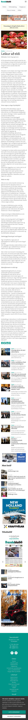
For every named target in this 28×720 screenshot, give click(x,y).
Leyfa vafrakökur (14, 712)
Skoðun (3, 51)
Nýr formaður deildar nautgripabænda (14, 585)
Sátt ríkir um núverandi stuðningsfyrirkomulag (18, 375)
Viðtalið (14, 687)
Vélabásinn (14, 691)
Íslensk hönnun (14, 677)
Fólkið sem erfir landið (14, 684)
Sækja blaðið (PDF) (14, 538)
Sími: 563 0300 (14, 644)
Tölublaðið (7, 532)
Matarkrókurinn (14, 679)
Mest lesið (6, 465)
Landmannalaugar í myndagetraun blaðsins (14, 484)
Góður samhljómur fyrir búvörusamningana (18, 363)
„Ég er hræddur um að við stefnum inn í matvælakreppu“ (16, 489)
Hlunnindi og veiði (14, 689)
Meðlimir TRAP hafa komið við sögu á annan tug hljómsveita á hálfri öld (16, 478)
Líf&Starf (14, 675)
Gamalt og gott (14, 663)
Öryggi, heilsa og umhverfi (14, 671)
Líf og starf (14, 685)
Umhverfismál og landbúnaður (14, 668)
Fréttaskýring (13, 7)
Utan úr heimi (11, 10)
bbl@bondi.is (14, 646)
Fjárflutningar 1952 (13, 471)
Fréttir (4, 7)
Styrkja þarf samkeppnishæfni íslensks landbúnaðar (17, 401)
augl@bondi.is (14, 647)
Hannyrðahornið (14, 680)
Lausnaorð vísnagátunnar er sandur (16, 578)
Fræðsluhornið (14, 664)
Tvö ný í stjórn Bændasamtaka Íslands (18, 414)
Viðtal (19, 10)
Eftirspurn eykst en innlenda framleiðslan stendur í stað (18, 387)
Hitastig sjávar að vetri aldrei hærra (18, 351)
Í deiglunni (22, 7)
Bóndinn (14, 682)
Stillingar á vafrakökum (14, 716)
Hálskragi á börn (12, 494)
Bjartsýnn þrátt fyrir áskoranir (17, 427)
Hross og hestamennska (14, 669)
